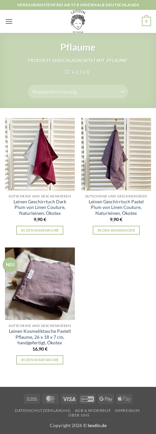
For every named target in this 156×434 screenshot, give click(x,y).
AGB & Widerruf (93, 410)
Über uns (78, 415)
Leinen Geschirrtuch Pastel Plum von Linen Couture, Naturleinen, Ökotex (116, 207)
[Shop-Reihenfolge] (78, 91)
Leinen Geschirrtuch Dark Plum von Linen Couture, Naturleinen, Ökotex (40, 207)
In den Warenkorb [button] (39, 230)
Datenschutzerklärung (43, 410)
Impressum (127, 410)
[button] (9, 21)
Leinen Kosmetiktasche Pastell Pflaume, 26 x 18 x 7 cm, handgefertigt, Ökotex (40, 337)
